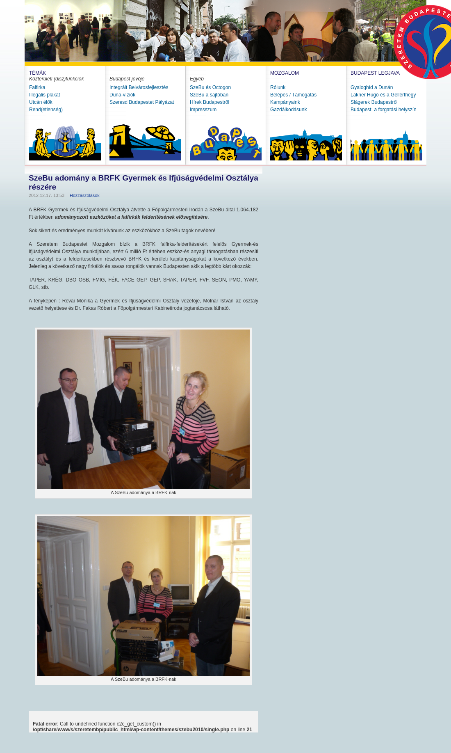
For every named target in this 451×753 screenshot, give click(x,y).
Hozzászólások (85, 195)
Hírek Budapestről (209, 102)
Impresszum (203, 109)
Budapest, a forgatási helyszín (384, 109)
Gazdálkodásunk (288, 109)
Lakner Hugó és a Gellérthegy (383, 95)
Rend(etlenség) (46, 109)
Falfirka (37, 87)
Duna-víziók (122, 95)
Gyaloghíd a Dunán (372, 87)
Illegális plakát (44, 95)
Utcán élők (40, 102)
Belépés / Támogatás (293, 95)
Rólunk (277, 87)
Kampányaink (285, 102)
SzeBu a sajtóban (209, 95)
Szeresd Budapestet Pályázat (141, 102)
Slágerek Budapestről (374, 102)
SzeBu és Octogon (210, 87)
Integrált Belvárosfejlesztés (138, 87)
